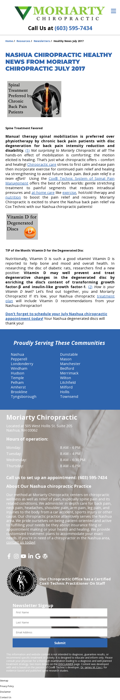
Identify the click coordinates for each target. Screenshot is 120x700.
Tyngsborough (23, 396)
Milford (66, 387)
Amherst (18, 387)
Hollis (64, 391)
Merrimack (69, 373)
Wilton (65, 377)
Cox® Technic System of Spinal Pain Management (60, 181)
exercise (69, 192)
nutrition (13, 197)
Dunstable (69, 354)
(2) (90, 286)
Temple (17, 377)
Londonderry (22, 363)
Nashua (17, 354)
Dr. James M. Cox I (91, 667)
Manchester (70, 363)
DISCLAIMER (65, 664)
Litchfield (68, 382)
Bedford (67, 368)
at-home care (43, 192)
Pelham (17, 382)
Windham (19, 368)
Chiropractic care (41, 164)
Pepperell (19, 359)
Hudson (17, 373)
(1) (27, 150)
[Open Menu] (113, 11)
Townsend (69, 396)
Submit (60, 643)
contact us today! (20, 542)
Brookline (19, 391)
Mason (66, 359)
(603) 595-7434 (73, 28)
